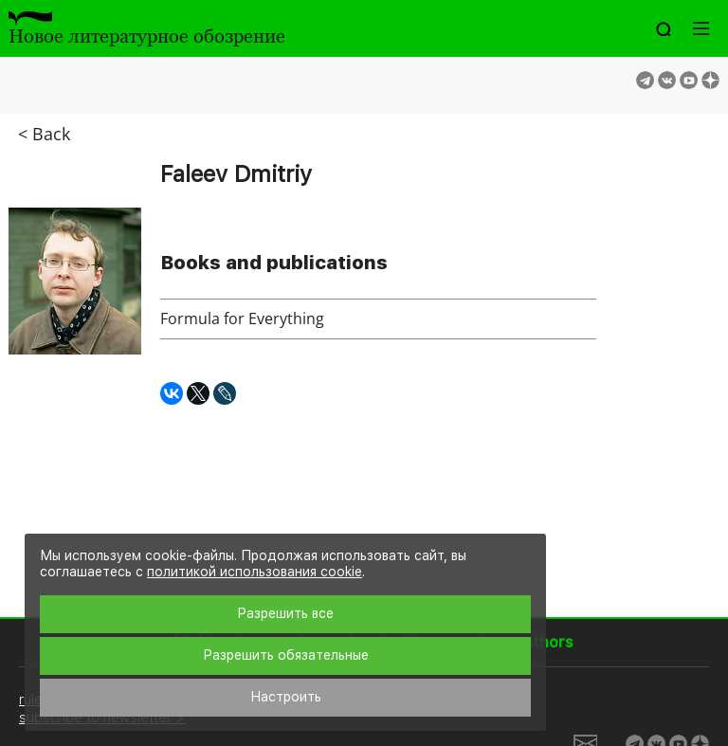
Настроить (285, 696)
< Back (44, 133)
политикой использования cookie (254, 571)
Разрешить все (285, 613)
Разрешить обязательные (286, 655)
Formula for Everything (242, 318)
